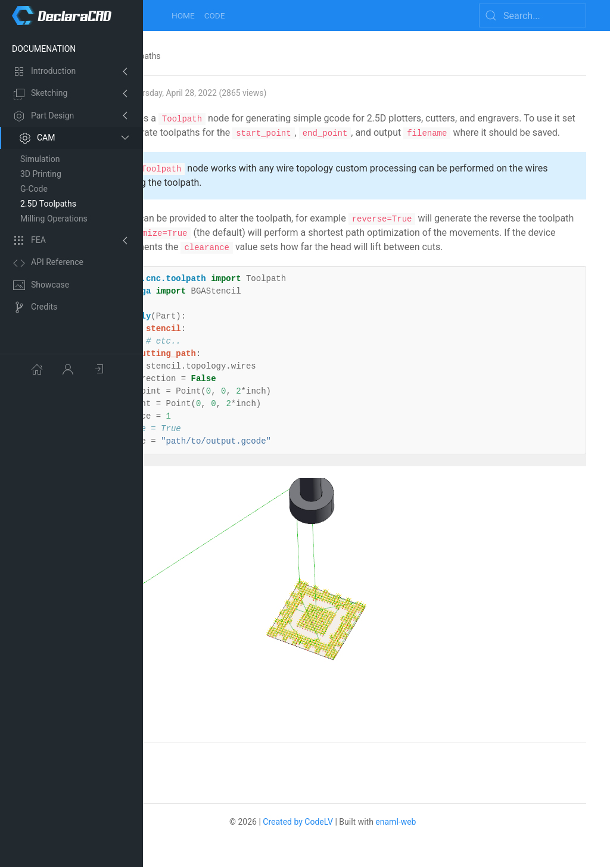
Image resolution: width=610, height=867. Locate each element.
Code (214, 15)
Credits (35, 307)
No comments (197, 740)
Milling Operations (54, 218)
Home (183, 15)
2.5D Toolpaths (48, 203)
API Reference (48, 263)
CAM (37, 138)
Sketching (40, 94)
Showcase (41, 285)
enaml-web (450, 801)
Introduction (44, 71)
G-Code (34, 189)
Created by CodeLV (352, 801)
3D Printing (40, 174)
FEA (29, 241)
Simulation (40, 159)
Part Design (43, 116)
